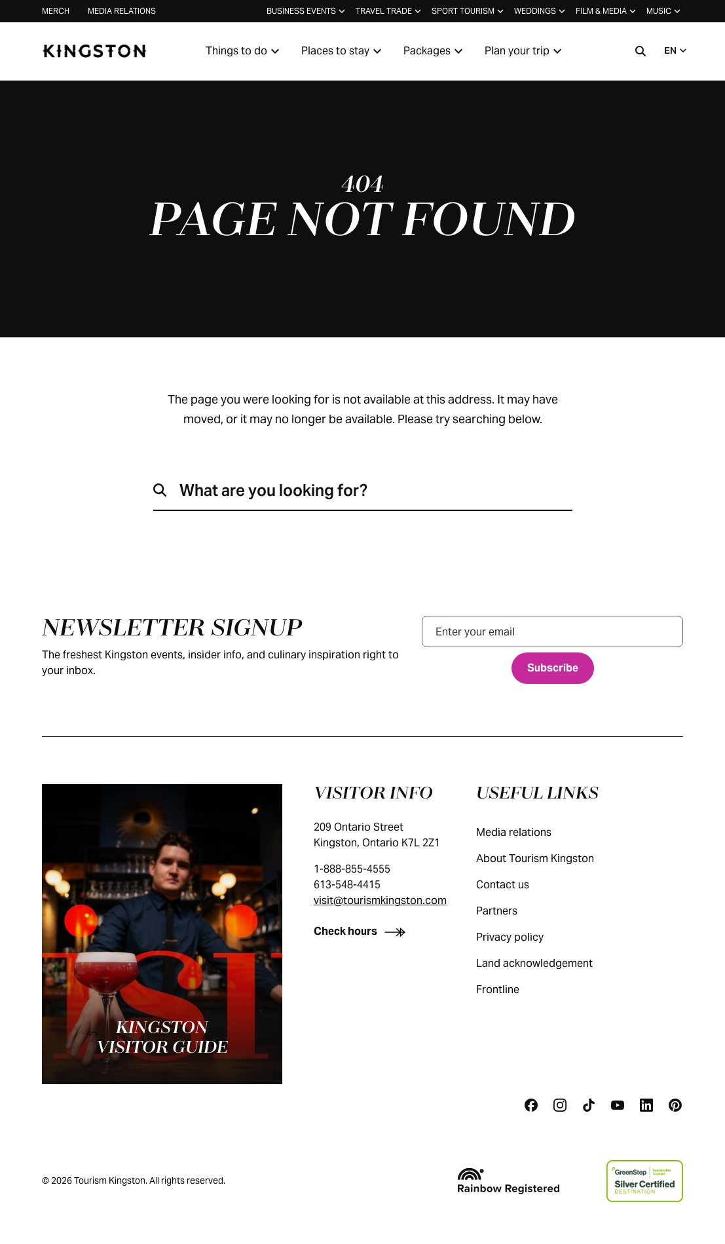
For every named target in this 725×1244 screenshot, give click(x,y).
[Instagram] (560, 1105)
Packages (434, 51)
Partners (510, 911)
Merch (55, 11)
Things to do (244, 51)
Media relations (122, 11)
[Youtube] (617, 1105)
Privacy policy (523, 937)
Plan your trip (525, 51)
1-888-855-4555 (352, 869)
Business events (307, 11)
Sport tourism (469, 11)
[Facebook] (531, 1105)
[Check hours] (362, 931)
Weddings (541, 11)
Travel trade (390, 11)
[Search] (640, 51)
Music (664, 11)
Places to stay (343, 51)
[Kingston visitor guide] (162, 934)
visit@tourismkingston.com (380, 900)
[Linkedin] (646, 1105)
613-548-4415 (347, 885)
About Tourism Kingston (548, 858)
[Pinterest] (675, 1105)
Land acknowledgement (547, 963)
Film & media (607, 11)
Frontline (511, 989)
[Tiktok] (589, 1105)
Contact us (515, 885)
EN (677, 50)
